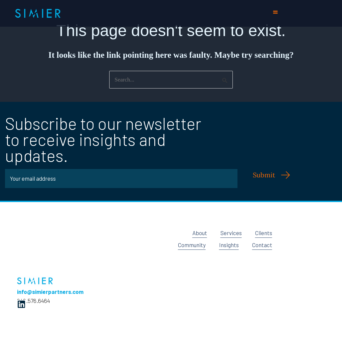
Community (192, 244)
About (199, 232)
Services (231, 232)
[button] (276, 12)
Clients (263, 232)
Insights (229, 244)
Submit (264, 175)
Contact (262, 244)
